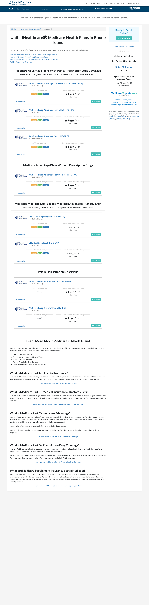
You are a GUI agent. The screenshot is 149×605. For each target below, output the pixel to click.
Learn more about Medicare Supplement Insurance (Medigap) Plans (58, 486)
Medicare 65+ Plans (117, 3)
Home (85, 3)
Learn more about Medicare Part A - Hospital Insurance (58, 383)
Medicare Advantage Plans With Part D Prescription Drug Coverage (33, 55)
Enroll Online (95, 101)
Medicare (14, 29)
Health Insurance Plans (98, 3)
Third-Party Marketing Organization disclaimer (124, 117)
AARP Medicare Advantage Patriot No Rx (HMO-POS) (53, 174)
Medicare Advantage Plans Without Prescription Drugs (29, 57)
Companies (23, 29)
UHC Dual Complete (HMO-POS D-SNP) (47, 216)
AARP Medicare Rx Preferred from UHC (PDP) (50, 281)
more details (20, 102)
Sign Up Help (44, 9)
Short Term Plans (133, 3)
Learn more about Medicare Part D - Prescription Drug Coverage (58, 462)
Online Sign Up (124, 38)
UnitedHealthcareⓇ (35, 29)
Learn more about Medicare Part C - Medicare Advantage (58, 437)
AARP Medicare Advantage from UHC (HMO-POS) (51, 110)
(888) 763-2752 (134, 8)
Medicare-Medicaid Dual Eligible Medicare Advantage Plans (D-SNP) (34, 59)
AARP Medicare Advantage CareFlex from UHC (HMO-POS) (56, 83)
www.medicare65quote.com (118, 116)
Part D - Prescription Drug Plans (21, 62)
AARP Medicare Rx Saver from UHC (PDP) (48, 308)
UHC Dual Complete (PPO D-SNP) (44, 243)
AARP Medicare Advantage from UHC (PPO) (49, 136)
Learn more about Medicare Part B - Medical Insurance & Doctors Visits (58, 405)
